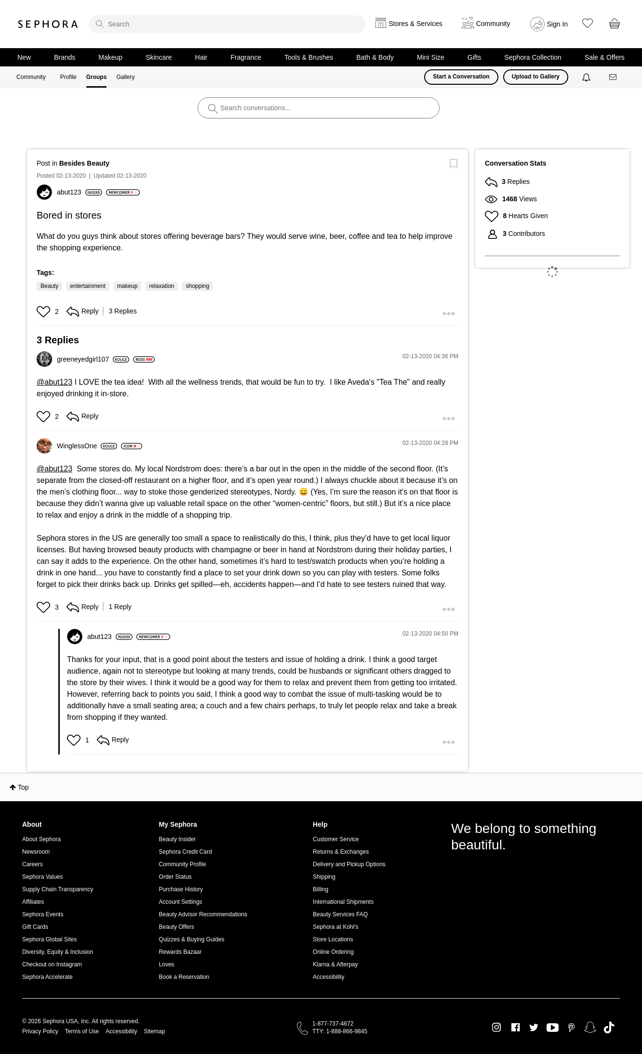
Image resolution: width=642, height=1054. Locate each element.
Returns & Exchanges (341, 851)
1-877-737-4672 (332, 1023)
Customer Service (336, 839)
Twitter (534, 1027)
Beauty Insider (177, 839)
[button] (45, 311)
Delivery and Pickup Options (349, 864)
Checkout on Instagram (52, 964)
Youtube (553, 1028)
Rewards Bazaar (180, 952)
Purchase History (181, 889)
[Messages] (613, 77)
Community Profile (182, 864)
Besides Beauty (84, 163)
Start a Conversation (461, 76)
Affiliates (33, 901)
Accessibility (328, 977)
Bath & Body (375, 57)
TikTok (609, 1027)
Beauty (49, 286)
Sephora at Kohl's (335, 927)
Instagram (497, 1027)
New (24, 57)
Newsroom (36, 851)
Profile (68, 77)
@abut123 (54, 382)
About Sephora (41, 839)
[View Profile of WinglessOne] (87, 446)
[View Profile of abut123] (79, 192)
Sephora (48, 24)
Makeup (110, 57)
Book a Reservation (184, 977)
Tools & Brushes (308, 57)
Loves (166, 964)
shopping (197, 286)
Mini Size (430, 57)
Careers (32, 864)
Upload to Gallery (536, 76)
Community (31, 77)
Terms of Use (82, 1031)
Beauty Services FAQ (340, 914)
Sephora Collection (533, 57)
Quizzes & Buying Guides (192, 939)
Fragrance (245, 57)
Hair (201, 57)
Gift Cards (35, 927)
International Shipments (343, 901)
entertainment (87, 286)
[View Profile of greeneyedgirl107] (93, 359)
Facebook (515, 1027)
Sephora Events (42, 914)
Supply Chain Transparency (57, 889)
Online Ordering (333, 952)
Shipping (324, 876)
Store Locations (333, 939)
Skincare (159, 57)
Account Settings (180, 901)
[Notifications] (587, 77)
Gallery (125, 77)
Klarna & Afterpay (335, 964)
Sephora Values (42, 876)
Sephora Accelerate (47, 977)
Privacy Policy (40, 1031)
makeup (127, 286)
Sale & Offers (605, 57)
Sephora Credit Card (185, 851)
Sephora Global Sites (49, 939)
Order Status (175, 876)
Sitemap (154, 1031)
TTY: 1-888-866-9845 (339, 1031)
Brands (64, 57)
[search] (227, 24)
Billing (320, 889)
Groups (96, 77)
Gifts (475, 57)
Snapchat (590, 1027)
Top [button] (23, 787)
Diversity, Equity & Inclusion (57, 952)
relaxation (161, 286)
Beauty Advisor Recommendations (203, 914)
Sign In (557, 24)
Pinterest (571, 1027)
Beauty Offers (176, 927)
